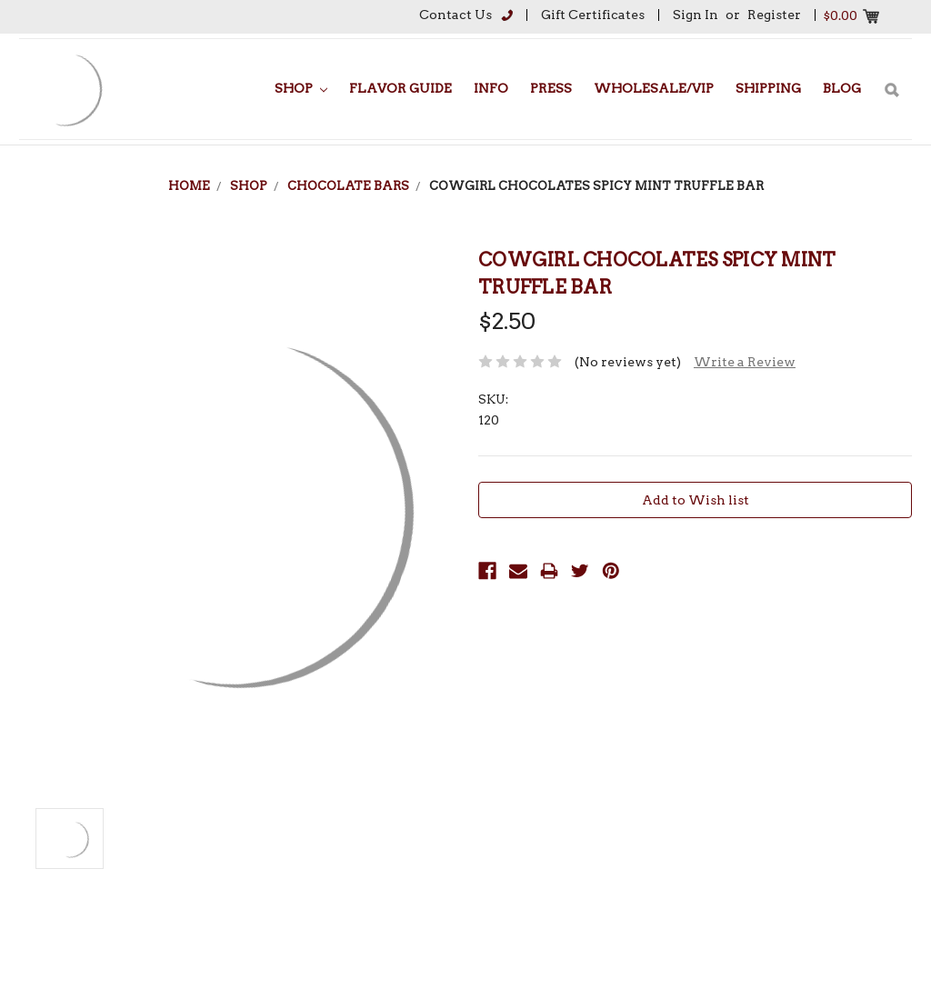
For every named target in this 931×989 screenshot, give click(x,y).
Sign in (695, 15)
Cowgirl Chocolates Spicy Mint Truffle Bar (596, 186)
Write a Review (745, 362)
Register (774, 15)
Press (551, 88)
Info (491, 88)
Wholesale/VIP (654, 88)
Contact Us (455, 14)
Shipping (768, 88)
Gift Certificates (593, 15)
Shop (301, 88)
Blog (842, 88)
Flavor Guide (400, 88)
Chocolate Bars (348, 186)
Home (189, 186)
